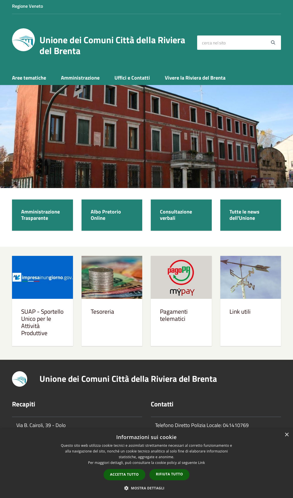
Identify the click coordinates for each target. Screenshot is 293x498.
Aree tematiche (29, 78)
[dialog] (146, 463)
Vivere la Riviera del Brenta (195, 78)
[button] (146, 488)
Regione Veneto (27, 6)
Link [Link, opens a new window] (201, 462)
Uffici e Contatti (132, 78)
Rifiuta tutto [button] (169, 474)
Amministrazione (80, 78)
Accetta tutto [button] (124, 474)
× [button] (286, 435)
